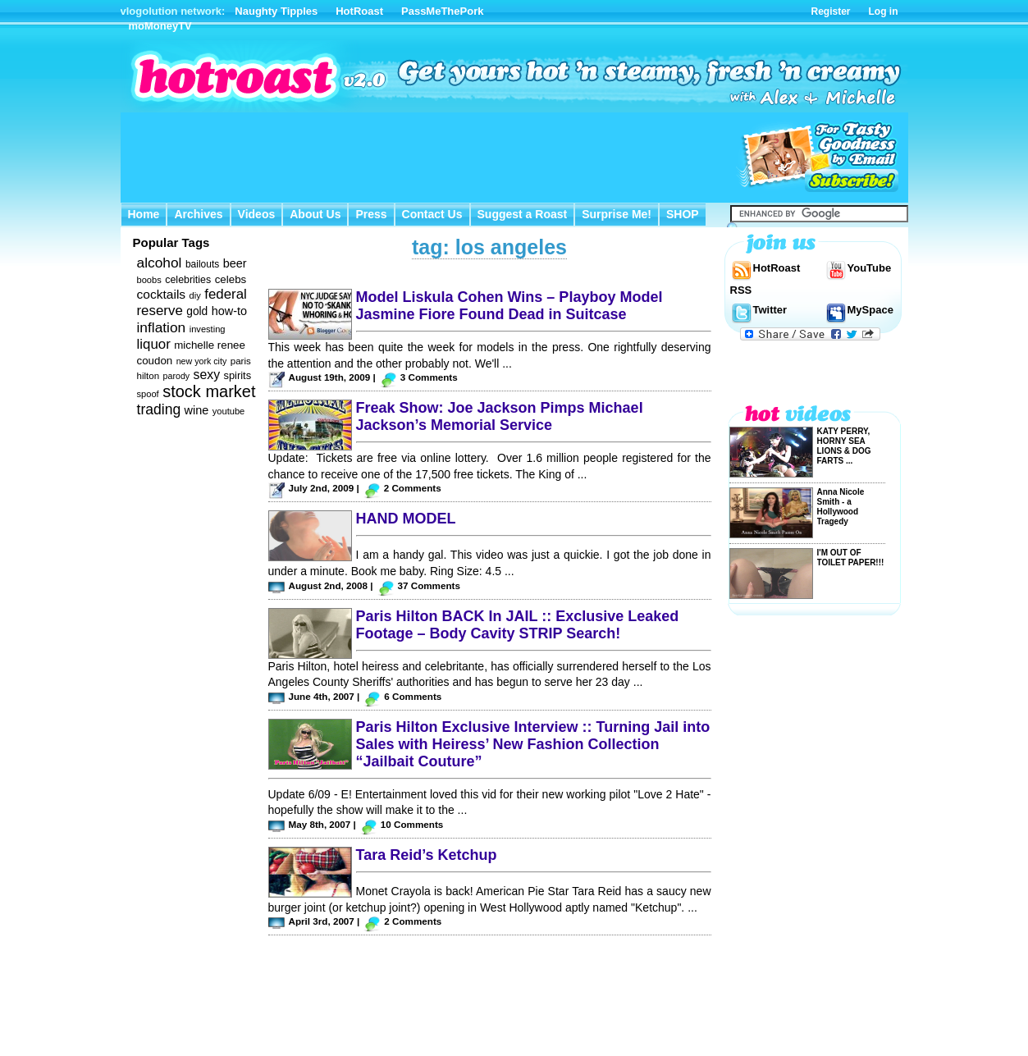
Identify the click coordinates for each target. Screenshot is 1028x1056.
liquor (154, 344)
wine (197, 410)
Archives (198, 214)
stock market (208, 391)
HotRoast (359, 11)
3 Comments (429, 377)
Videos (257, 214)
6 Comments (412, 696)
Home (144, 214)
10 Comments (412, 824)
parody (176, 376)
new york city (201, 361)
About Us (315, 214)
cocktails (161, 294)
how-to (229, 311)
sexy (207, 375)
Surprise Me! (616, 214)
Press (370, 214)
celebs (231, 279)
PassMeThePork (442, 11)
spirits (237, 375)
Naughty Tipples (276, 11)
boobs (149, 280)
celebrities (188, 280)
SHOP (682, 214)
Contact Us (432, 214)
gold (197, 311)
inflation (161, 327)
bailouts (202, 264)
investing (208, 329)
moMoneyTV (160, 26)
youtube (228, 411)
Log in (883, 11)
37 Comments (429, 585)
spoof (148, 394)
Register (830, 11)
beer (235, 263)
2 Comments (412, 487)
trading (159, 409)
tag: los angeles (489, 246)
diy (195, 295)
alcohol (159, 262)
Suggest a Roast (522, 214)
